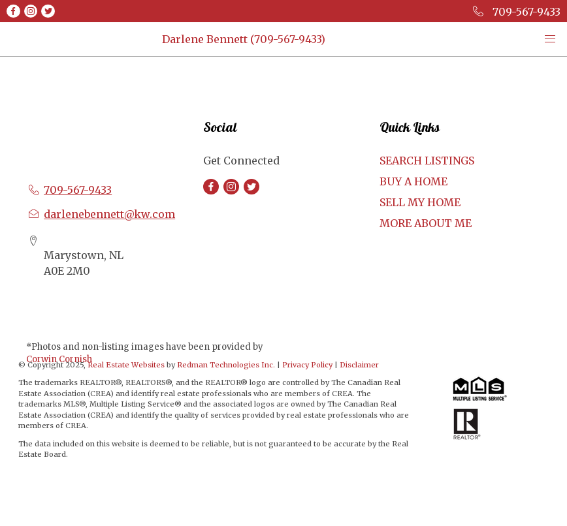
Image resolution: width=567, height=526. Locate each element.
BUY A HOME (413, 181)
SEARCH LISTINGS (427, 160)
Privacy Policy (307, 364)
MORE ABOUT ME (426, 223)
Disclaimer (359, 364)
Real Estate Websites (127, 364)
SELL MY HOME (420, 202)
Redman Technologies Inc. (227, 364)
